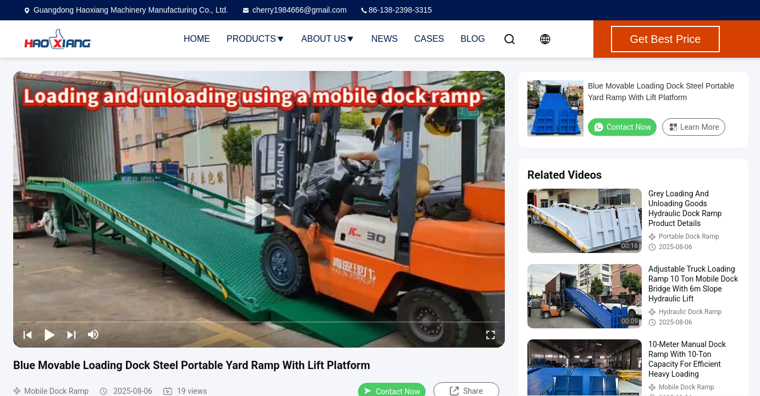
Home (197, 38)
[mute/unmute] (93, 334)
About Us (328, 38)
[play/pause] (49, 334)
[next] (71, 334)
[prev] (27, 334)
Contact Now (622, 127)
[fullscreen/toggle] (491, 334)
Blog (473, 38)
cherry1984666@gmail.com (293, 10)
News (384, 38)
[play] (259, 209)
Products (256, 38)
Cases (429, 38)
